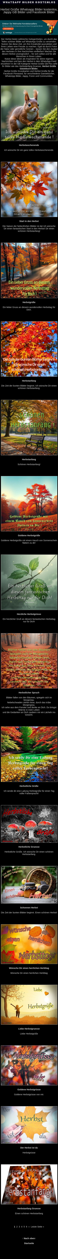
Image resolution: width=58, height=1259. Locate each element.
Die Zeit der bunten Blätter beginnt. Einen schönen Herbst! (29, 907)
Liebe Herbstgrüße (29, 1029)
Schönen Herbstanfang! (29, 459)
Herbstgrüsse (29, 1148)
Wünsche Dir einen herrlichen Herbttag (29, 968)
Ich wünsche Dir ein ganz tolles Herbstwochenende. (29, 145)
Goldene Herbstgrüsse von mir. (29, 1089)
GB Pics (49, 63)
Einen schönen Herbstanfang (29, 1208)
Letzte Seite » (37, 1226)
